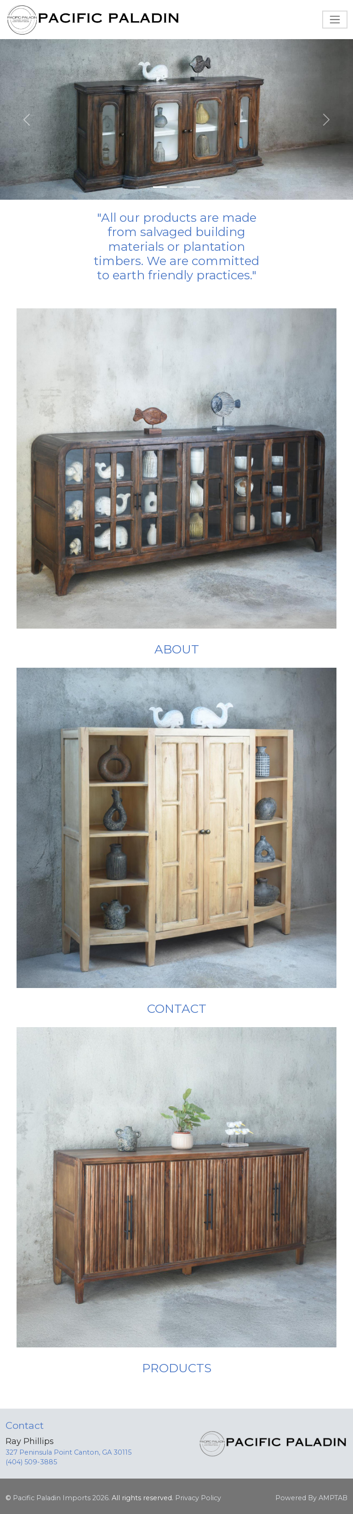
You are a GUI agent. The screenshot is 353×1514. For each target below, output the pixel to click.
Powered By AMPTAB (311, 1498)
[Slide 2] (176, 187)
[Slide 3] (193, 187)
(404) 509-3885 (31, 1462)
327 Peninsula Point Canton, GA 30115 (68, 1452)
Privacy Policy (198, 1498)
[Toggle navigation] (334, 20)
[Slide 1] (160, 187)
